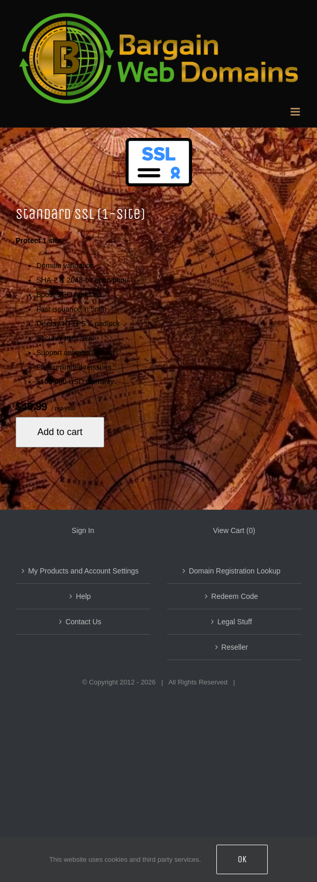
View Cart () (234, 530)
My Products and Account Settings (83, 571)
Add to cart (59, 432)
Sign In (83, 530)
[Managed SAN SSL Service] (158, 171)
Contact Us (83, 622)
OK (242, 859)
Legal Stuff (234, 622)
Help (83, 596)
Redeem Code (234, 596)
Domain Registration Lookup (235, 571)
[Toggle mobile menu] (296, 111)
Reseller (235, 647)
